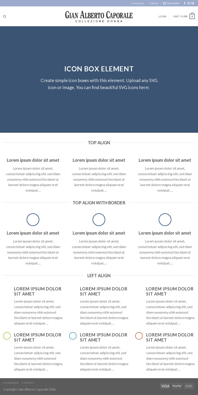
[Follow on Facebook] (184, 3)
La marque (138, 3)
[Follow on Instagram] (188, 3)
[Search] (4, 16)
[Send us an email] (192, 3)
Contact (153, 3)
